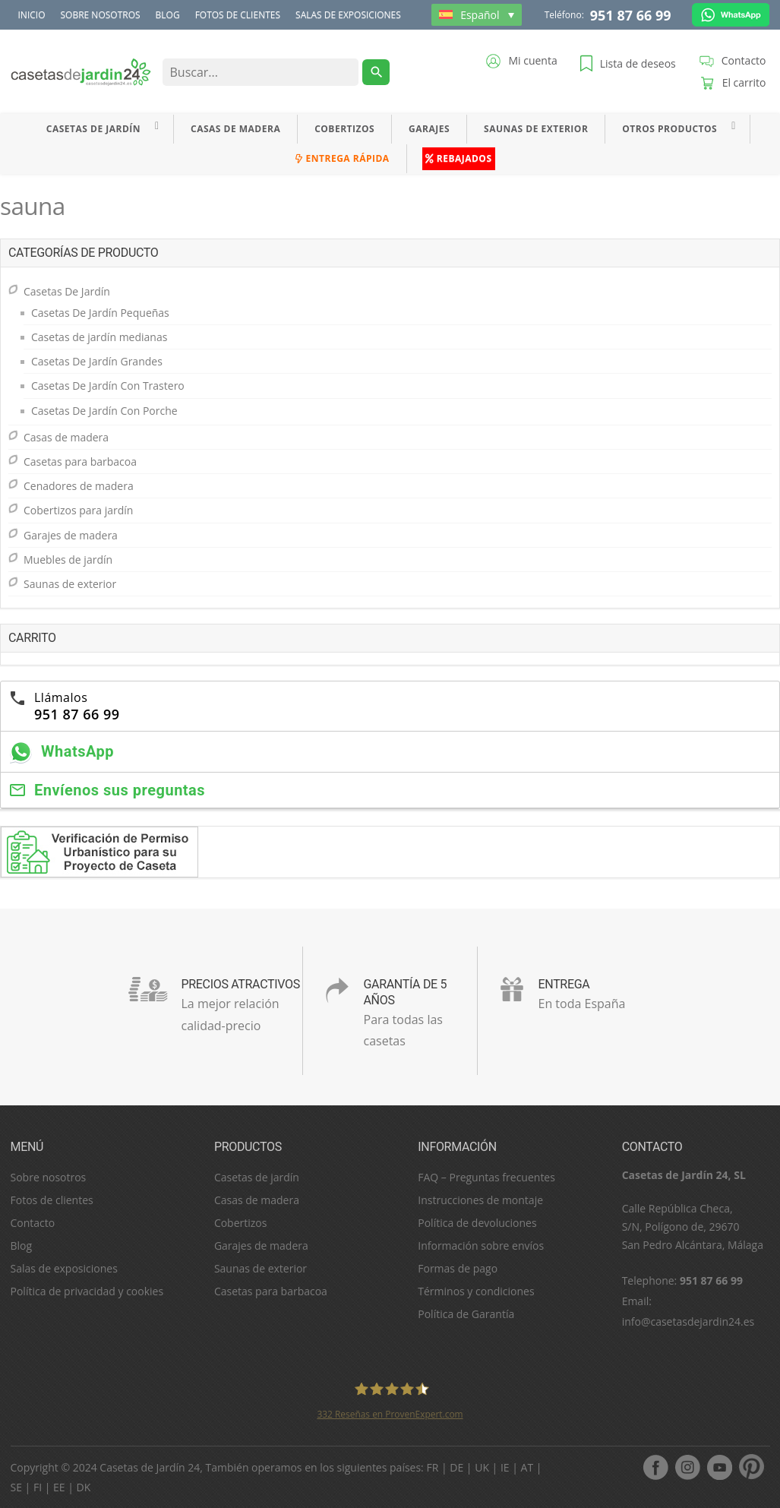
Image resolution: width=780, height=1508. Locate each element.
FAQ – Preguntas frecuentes (486, 1177)
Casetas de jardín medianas (99, 337)
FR (432, 1467)
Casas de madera (235, 128)
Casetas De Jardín (93, 128)
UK (482, 1467)
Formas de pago (457, 1268)
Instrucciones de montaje (480, 1200)
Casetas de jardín (256, 1177)
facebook (655, 1467)
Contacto (33, 1223)
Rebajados (458, 158)
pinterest (751, 1467)
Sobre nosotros (100, 14)
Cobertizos (344, 128)
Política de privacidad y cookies (87, 1291)
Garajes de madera (71, 535)
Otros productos (669, 128)
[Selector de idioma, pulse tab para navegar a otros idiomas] (477, 15)
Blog (168, 14)
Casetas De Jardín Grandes (97, 361)
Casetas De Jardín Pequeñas (100, 312)
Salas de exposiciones (348, 14)
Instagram (687, 1467)
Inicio (32, 14)
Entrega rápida (342, 158)
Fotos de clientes (237, 14)
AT (527, 1467)
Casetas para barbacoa (80, 461)
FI (37, 1487)
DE (456, 1467)
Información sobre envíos (481, 1245)
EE (59, 1487)
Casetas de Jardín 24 (149, 1467)
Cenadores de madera (79, 486)
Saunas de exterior (536, 128)
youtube (719, 1467)
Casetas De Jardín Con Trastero (108, 385)
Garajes (429, 128)
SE (16, 1487)
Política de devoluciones (477, 1223)
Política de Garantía (466, 1314)
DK (84, 1487)
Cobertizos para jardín (78, 510)
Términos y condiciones (476, 1291)
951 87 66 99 (630, 15)
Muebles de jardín (68, 559)
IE (505, 1467)
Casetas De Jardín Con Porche (104, 410)
